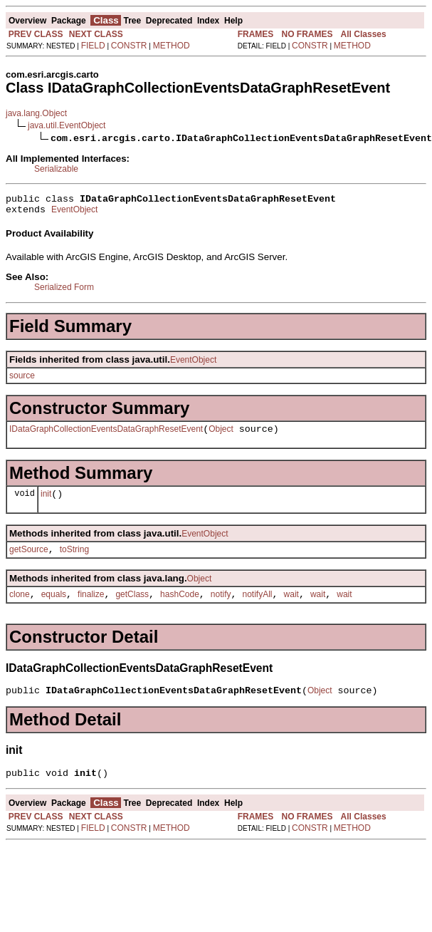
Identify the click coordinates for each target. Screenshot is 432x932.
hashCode (179, 607)
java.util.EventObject (66, 125)
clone (19, 607)
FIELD (93, 46)
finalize (91, 607)
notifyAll (258, 607)
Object (221, 435)
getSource (28, 560)
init (46, 502)
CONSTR (129, 46)
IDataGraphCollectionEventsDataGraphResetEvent (106, 435)
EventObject (74, 214)
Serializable (56, 169)
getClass (132, 607)
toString (74, 560)
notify (221, 607)
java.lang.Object (36, 113)
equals (53, 607)
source (22, 380)
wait (291, 607)
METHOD (171, 46)
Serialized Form (64, 291)
